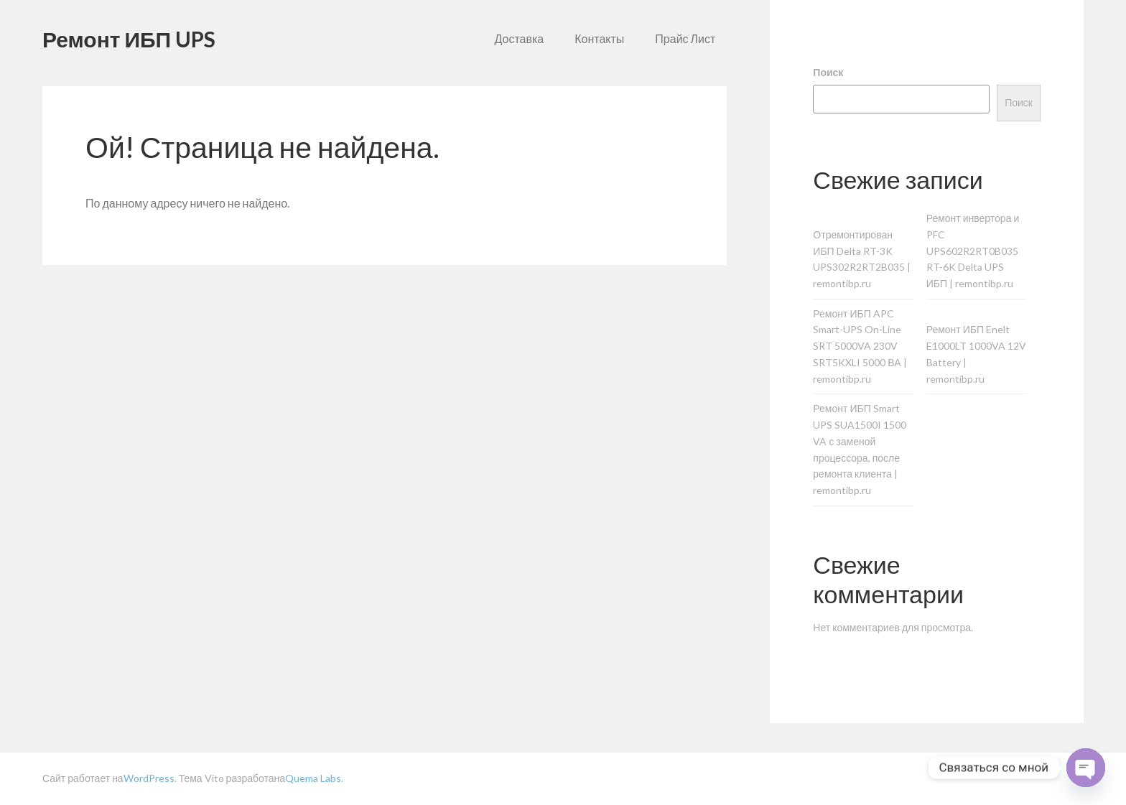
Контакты (599, 38)
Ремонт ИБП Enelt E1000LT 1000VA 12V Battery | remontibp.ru (976, 353)
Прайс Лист (685, 38)
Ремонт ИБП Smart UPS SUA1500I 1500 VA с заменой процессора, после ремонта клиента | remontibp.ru (859, 449)
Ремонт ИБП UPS (128, 39)
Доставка (519, 38)
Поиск (828, 72)
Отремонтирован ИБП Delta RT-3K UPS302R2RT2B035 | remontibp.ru (862, 258)
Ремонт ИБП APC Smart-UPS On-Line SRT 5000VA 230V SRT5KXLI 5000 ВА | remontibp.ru (859, 346)
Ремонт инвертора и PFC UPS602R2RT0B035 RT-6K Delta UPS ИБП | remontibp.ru (973, 250)
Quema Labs (313, 778)
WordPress (149, 778)
